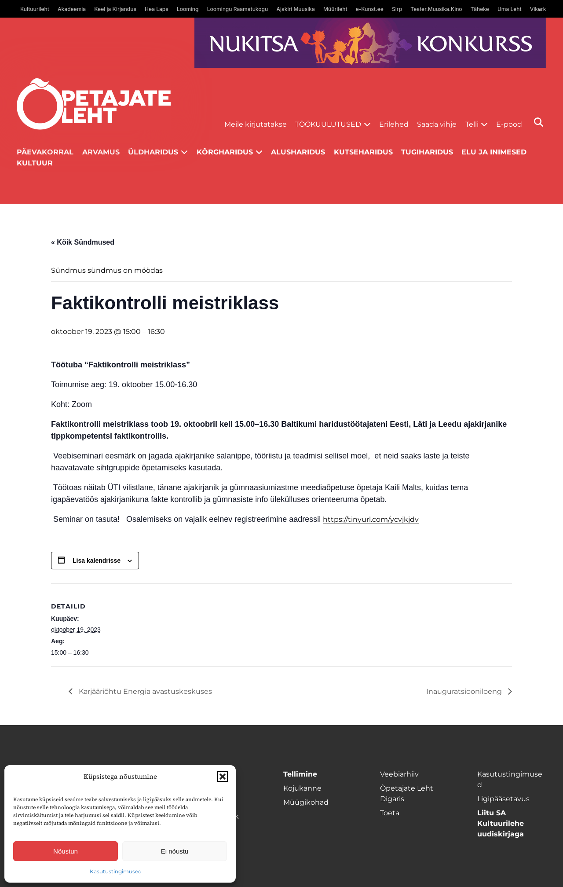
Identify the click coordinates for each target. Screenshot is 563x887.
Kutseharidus (363, 152)
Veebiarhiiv (399, 774)
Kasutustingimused (116, 871)
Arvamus (101, 152)
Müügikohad (306, 802)
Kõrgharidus (225, 152)
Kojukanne (302, 788)
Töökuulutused (328, 124)
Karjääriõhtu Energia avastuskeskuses (144, 691)
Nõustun (65, 851)
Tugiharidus (427, 152)
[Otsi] (538, 122)
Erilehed (394, 124)
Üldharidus (153, 152)
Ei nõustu (175, 851)
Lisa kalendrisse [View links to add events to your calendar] (97, 560)
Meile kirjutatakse (255, 124)
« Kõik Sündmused (82, 242)
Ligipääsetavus (503, 799)
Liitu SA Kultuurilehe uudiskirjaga (500, 823)
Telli (472, 124)
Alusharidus (298, 152)
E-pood (509, 124)
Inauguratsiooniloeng (465, 691)
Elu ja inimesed (493, 152)
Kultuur (35, 163)
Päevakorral (45, 152)
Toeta (389, 813)
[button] (222, 776)
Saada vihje (437, 124)
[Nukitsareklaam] (370, 43)
